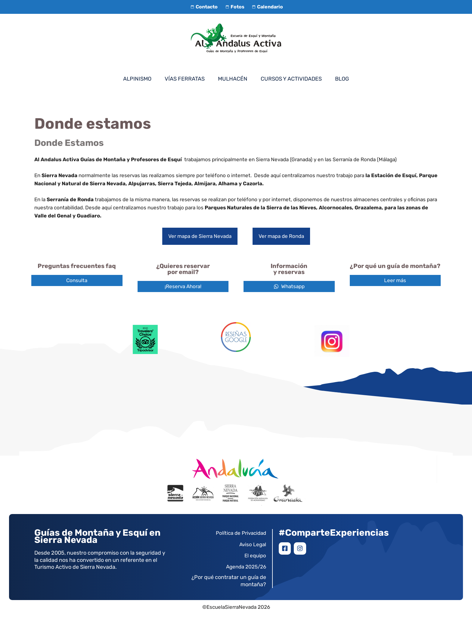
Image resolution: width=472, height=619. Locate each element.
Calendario (266, 7)
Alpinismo (137, 78)
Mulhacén (232, 78)
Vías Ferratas (185, 78)
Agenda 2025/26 (246, 567)
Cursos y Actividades (291, 78)
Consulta (76, 280)
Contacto (203, 7)
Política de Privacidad (241, 533)
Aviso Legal (252, 544)
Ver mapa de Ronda (281, 236)
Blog (342, 78)
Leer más (395, 280)
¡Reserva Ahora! (183, 286)
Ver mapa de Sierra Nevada (199, 236)
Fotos (234, 7)
